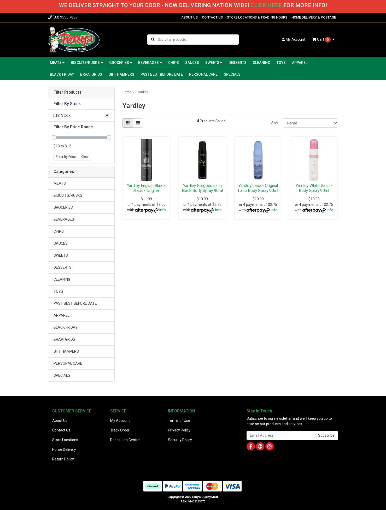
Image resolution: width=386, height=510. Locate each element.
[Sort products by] (310, 123)
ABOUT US (189, 17)
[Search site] (153, 39)
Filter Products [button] (67, 92)
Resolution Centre (125, 440)
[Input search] (198, 39)
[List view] (138, 123)
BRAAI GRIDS (91, 74)
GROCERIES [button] (119, 63)
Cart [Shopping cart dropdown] (321, 40)
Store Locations (65, 440)
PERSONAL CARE (203, 74)
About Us (59, 420)
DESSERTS (238, 63)
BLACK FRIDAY (62, 74)
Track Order (120, 430)
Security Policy (180, 440)
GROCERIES (63, 207)
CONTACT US (212, 17)
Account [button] (293, 39)
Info (162, 210)
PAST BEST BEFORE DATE (162, 74)
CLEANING (261, 63)
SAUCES (192, 63)
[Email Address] (281, 435)
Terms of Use (179, 420)
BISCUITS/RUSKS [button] (85, 63)
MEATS (60, 183)
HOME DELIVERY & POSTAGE (313, 17)
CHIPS (173, 63)
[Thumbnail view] (127, 123)
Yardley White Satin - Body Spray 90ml (314, 188)
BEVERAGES (64, 219)
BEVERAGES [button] (148, 63)
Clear (85, 157)
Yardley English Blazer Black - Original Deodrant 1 (146, 190)
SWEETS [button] (212, 63)
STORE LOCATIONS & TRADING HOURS (257, 17)
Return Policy (63, 459)
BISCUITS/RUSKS (68, 195)
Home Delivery (64, 449)
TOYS (281, 63)
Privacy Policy (179, 430)
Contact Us (61, 430)
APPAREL (299, 63)
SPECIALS (232, 74)
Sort (274, 123)
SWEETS (61, 255)
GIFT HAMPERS (121, 74)
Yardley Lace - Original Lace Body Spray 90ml (258, 188)
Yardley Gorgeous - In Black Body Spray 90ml (202, 188)
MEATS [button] (56, 63)
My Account (120, 420)
